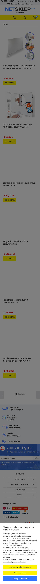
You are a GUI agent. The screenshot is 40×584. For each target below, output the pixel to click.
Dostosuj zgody (20, 573)
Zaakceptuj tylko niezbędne (20, 567)
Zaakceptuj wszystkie (20, 578)
